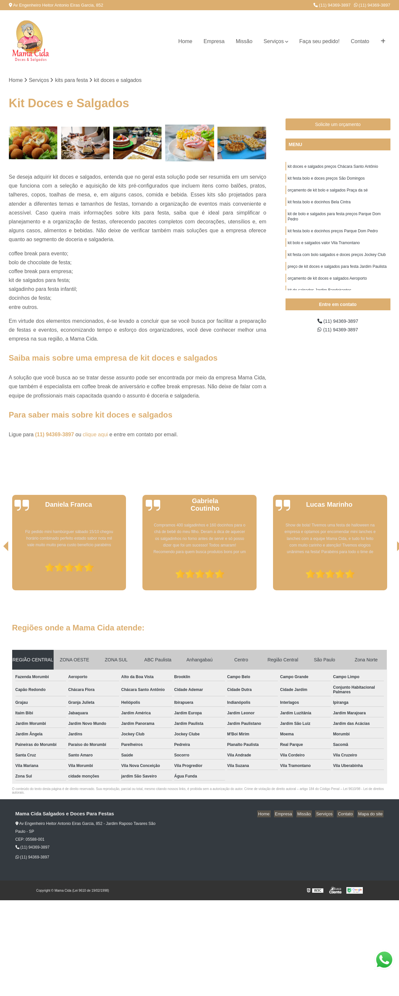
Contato (360, 41)
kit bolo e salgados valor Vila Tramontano (324, 248)
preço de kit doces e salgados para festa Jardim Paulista (337, 273)
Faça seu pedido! (319, 41)
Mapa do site (371, 814)
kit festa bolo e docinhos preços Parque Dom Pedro (333, 236)
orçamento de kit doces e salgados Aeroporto (327, 286)
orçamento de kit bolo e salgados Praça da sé (328, 192)
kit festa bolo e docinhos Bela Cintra (319, 205)
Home (185, 41)
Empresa (214, 41)
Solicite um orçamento (338, 125)
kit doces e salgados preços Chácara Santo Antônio (333, 167)
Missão (244, 41)
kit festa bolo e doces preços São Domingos (326, 180)
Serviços (273, 41)
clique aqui (95, 435)
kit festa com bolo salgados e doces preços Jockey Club (337, 261)
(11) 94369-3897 (332, 5)
